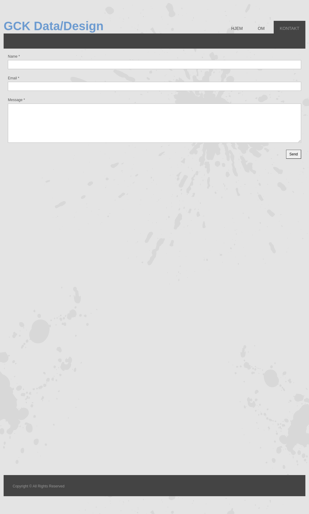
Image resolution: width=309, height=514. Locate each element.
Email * (13, 78)
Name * (14, 56)
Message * (16, 100)
